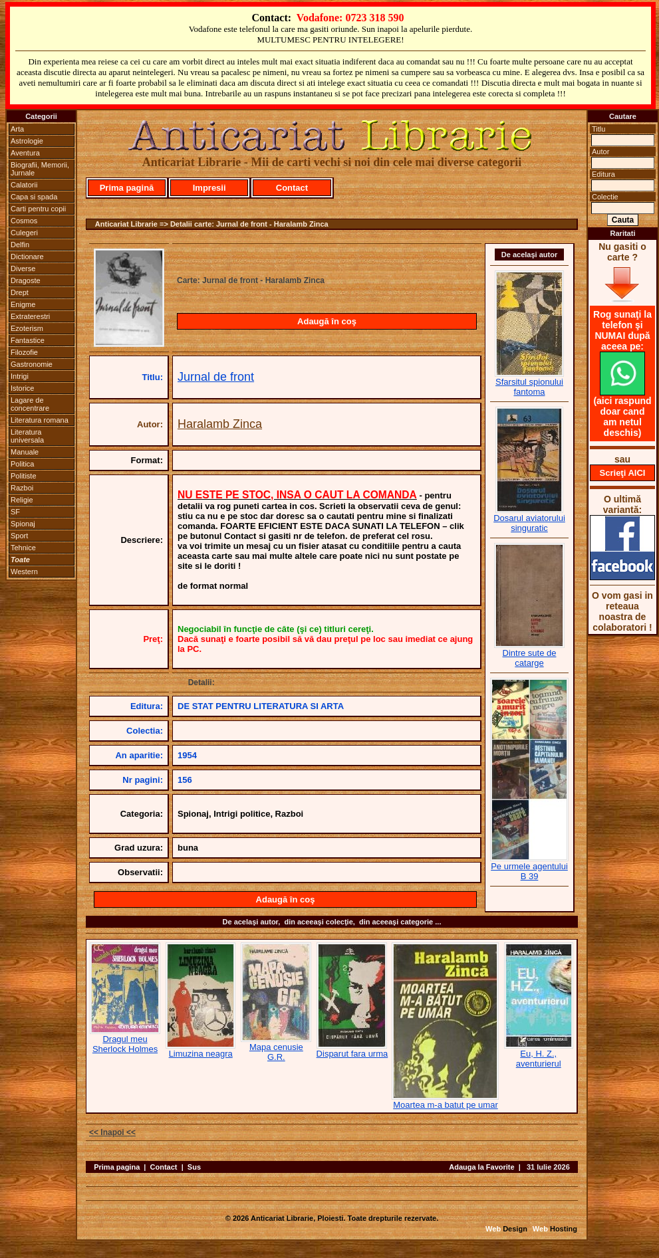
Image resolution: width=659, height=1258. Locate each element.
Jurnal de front (216, 376)
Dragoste (26, 280)
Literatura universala (27, 436)
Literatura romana (39, 420)
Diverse (23, 268)
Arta (17, 129)
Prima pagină (127, 188)
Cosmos (24, 221)
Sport (19, 536)
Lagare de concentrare (30, 404)
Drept (20, 292)
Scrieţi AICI (623, 473)
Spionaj (23, 524)
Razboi (22, 488)
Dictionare (27, 257)
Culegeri (24, 233)
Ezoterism (27, 328)
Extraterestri (30, 316)
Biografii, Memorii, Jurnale (40, 169)
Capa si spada (34, 197)
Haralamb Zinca (220, 424)
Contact (292, 188)
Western (24, 572)
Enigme (23, 304)
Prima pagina (117, 1167)
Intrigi (20, 376)
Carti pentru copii (38, 209)
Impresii (209, 188)
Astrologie (27, 141)
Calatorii (24, 185)
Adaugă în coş (326, 321)
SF (15, 512)
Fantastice (28, 340)
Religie (22, 500)
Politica (22, 464)
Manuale (25, 452)
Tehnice (23, 548)
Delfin (20, 245)
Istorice (22, 388)
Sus (194, 1167)
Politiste (24, 476)
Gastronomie (32, 364)
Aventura (25, 153)
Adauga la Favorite (481, 1167)
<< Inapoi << (112, 1132)
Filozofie (24, 352)
